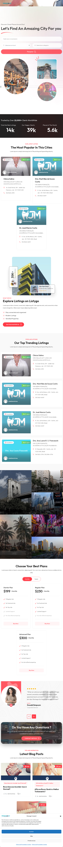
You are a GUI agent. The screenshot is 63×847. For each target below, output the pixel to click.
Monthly (27, 579)
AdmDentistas (11, 794)
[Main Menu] (58, 3)
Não (31, 836)
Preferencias (31, 840)
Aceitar (31, 831)
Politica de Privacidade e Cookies (23, 844)
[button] (60, 816)
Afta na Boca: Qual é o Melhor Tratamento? (44, 784)
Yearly (36, 579)
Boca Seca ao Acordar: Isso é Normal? (15, 783)
